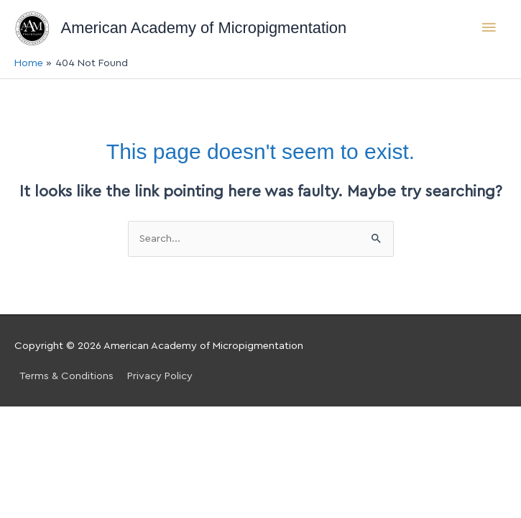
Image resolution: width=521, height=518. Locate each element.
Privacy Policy (160, 376)
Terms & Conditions (66, 376)
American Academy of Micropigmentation (204, 28)
